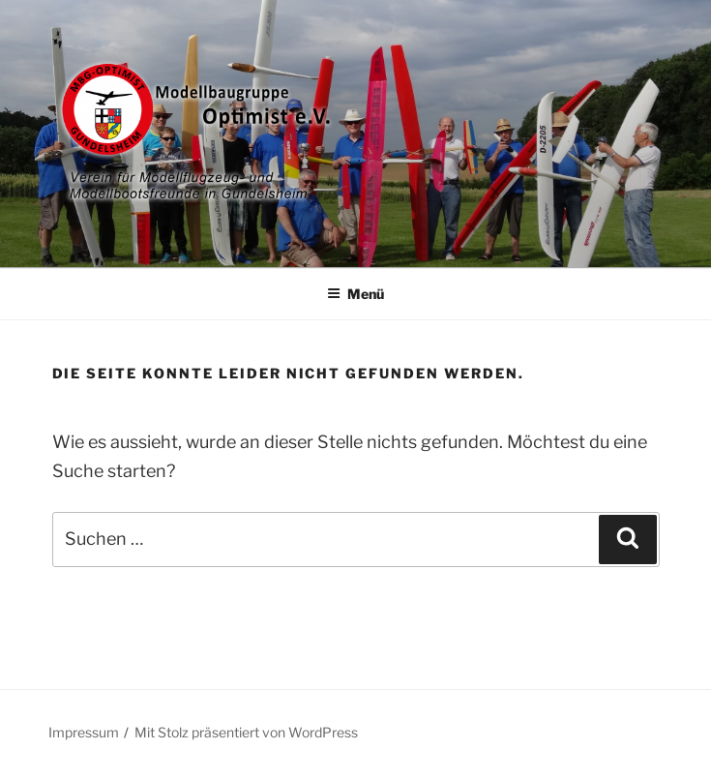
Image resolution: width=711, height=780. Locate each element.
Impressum (83, 732)
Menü (355, 293)
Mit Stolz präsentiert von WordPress (246, 732)
